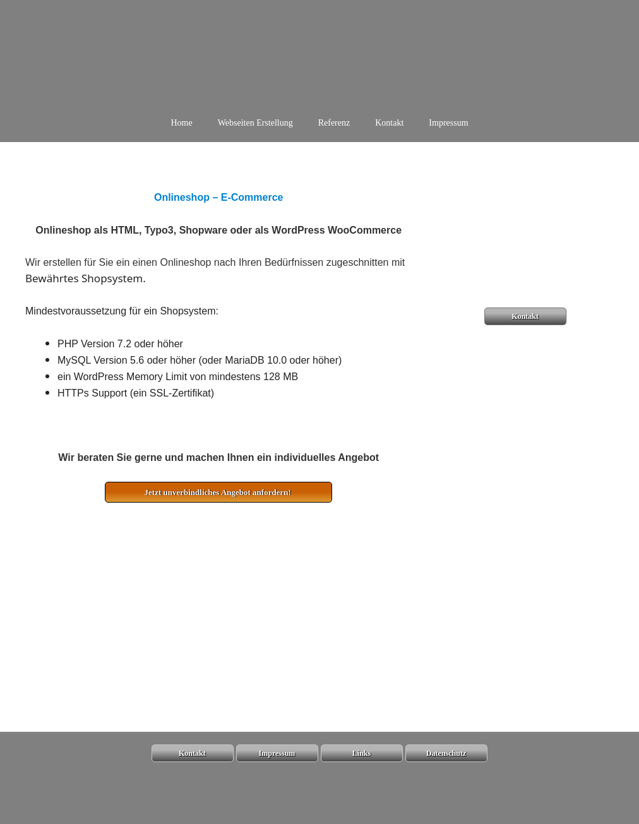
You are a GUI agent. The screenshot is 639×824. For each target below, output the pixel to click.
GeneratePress (398, 803)
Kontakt (389, 123)
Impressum (448, 123)
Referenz (334, 123)
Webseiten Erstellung (255, 123)
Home (181, 123)
